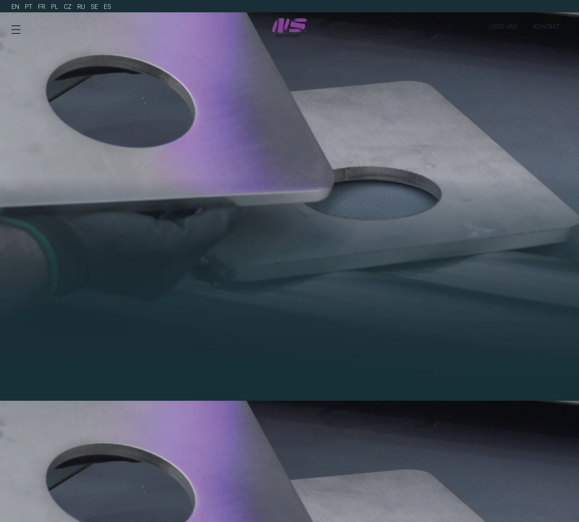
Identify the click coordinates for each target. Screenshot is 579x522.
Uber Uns (503, 26)
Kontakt (546, 26)
